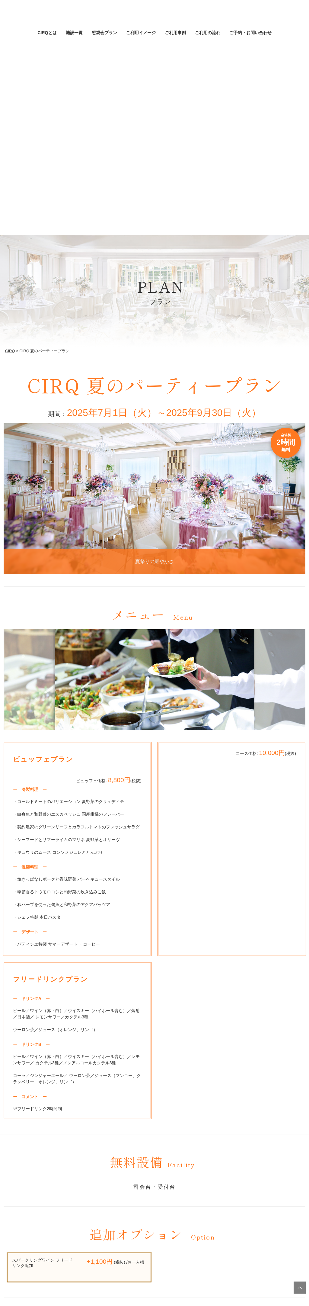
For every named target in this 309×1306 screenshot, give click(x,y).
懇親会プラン (104, 32)
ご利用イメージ (141, 32)
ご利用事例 (175, 32)
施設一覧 (74, 32)
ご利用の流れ (207, 32)
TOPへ (299, 1287)
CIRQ (10, 351)
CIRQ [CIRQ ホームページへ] (154, 15)
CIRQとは (47, 32)
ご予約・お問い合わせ (250, 32)
